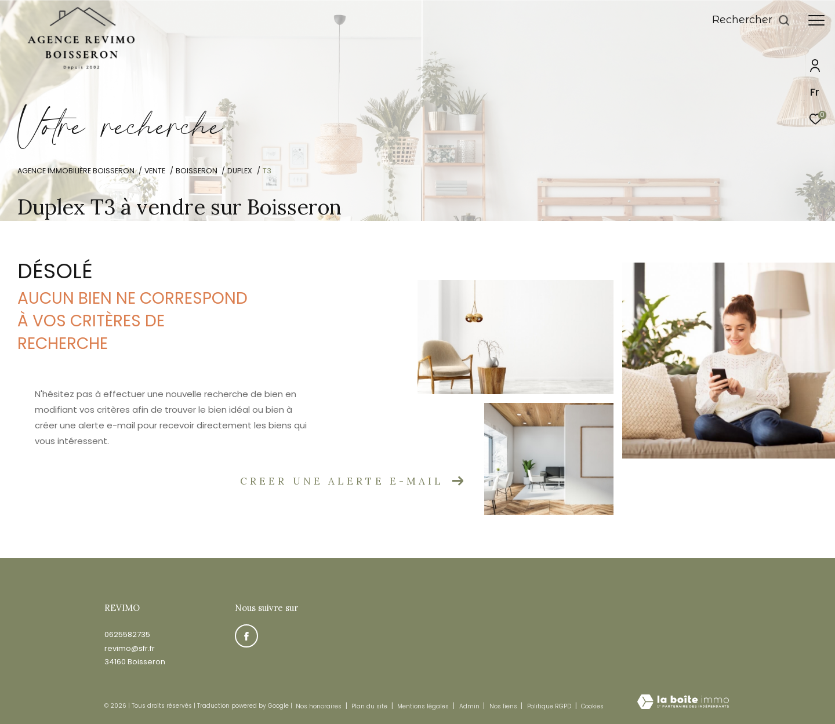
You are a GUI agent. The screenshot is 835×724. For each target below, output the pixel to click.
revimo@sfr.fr (129, 648)
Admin (470, 706)
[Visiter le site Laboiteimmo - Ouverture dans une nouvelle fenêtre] (683, 702)
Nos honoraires (319, 706)
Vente (154, 171)
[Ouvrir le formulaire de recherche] (751, 20)
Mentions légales (424, 706)
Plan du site (370, 706)
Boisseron (196, 171)
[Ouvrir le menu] (816, 20)
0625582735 (127, 634)
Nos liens (504, 706)
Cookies (592, 706)
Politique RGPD (549, 706)
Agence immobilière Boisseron (76, 171)
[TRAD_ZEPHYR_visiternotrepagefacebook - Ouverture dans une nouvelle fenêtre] (246, 635)
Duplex (239, 171)
